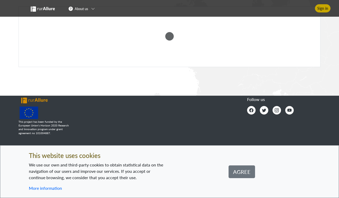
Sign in (322, 8)
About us (81, 9)
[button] (83, 8)
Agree (242, 172)
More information (45, 188)
